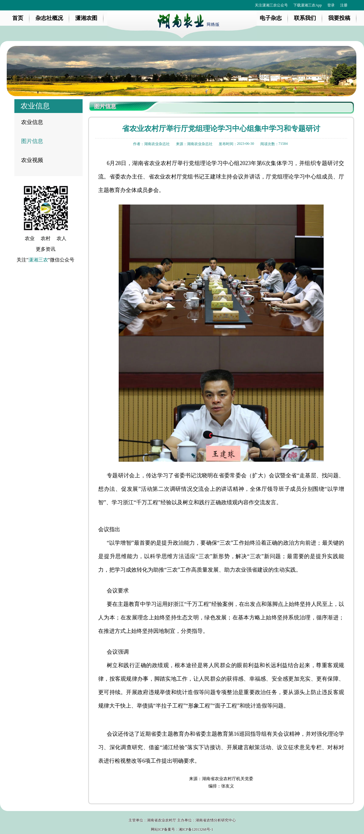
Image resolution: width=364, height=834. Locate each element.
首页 (17, 18)
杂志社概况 (49, 18)
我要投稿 (339, 18)
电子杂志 (271, 18)
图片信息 (32, 141)
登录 (331, 5)
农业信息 (32, 122)
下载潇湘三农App (307, 5)
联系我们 (305, 18)
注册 (343, 5)
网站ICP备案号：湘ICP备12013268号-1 (182, 829)
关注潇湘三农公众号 (271, 5)
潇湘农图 (86, 18)
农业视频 (32, 160)
